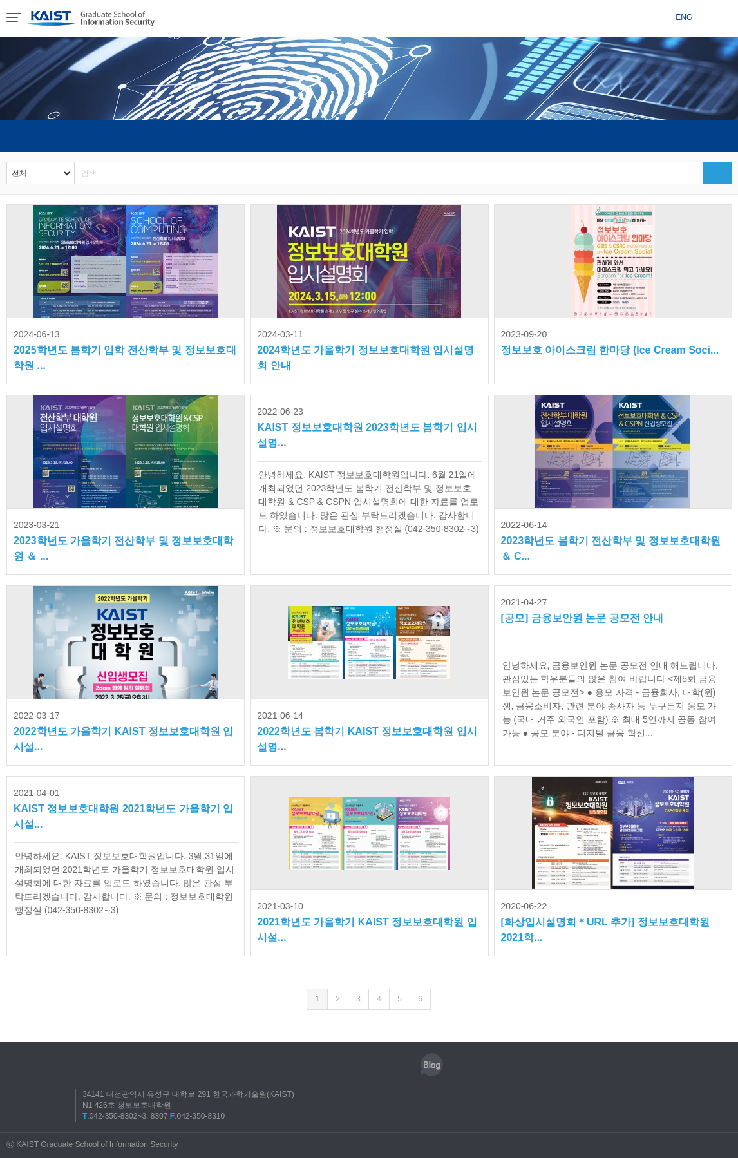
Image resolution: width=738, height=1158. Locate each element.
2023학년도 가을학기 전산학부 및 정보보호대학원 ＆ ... (123, 539)
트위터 (372, 1064)
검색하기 (717, 173)
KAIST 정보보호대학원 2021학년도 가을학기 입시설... (123, 807)
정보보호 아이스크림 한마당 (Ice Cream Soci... (610, 341)
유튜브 (401, 1064)
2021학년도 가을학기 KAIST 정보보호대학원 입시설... (367, 920)
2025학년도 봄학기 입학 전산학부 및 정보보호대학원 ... (125, 349)
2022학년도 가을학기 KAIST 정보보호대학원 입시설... (123, 730)
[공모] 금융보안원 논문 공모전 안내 (582, 608)
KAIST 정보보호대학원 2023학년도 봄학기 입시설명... (367, 426)
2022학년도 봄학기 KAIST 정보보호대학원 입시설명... (367, 730)
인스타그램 (313, 1064)
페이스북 (342, 1064)
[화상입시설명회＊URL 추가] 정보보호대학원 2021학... (605, 920)
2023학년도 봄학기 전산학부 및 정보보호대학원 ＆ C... (611, 539)
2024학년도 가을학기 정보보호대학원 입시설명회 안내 (365, 349)
